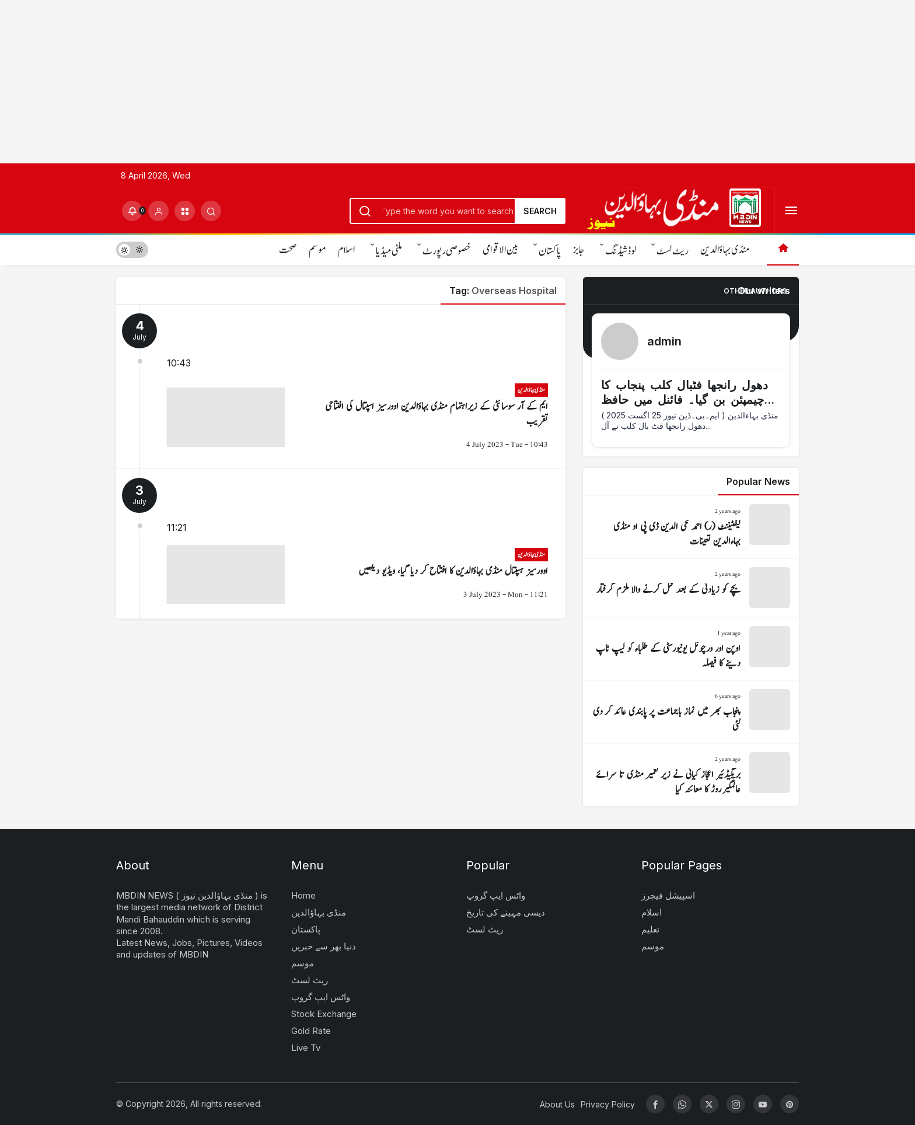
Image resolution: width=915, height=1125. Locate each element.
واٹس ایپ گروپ (320, 996)
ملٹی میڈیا (389, 251)
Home (303, 895)
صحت (288, 250)
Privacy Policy (608, 1104)
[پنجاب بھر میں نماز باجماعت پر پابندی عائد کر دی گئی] (691, 711)
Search (540, 211)
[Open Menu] (791, 211)
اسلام (346, 250)
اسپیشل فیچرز (668, 895)
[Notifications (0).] (132, 211)
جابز (578, 250)
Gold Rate (311, 1030)
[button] (184, 211)
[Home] (783, 249)
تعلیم (650, 929)
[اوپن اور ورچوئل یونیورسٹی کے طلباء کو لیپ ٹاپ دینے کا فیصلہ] (691, 648)
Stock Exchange (324, 1013)
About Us (557, 1104)
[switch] (132, 249)
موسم (317, 250)
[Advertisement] (350, 81)
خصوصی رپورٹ (446, 251)
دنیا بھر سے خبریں (323, 946)
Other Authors (755, 291)
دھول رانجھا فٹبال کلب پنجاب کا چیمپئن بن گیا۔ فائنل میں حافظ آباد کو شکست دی (684, 399)
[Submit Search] (211, 211)
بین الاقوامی (500, 250)
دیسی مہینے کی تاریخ (505, 912)
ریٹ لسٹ (672, 251)
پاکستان (550, 251)
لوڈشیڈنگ (620, 251)
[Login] (158, 211)
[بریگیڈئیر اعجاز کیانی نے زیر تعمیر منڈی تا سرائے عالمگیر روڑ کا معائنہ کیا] (691, 774)
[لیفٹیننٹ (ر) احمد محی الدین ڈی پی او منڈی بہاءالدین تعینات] (691, 526)
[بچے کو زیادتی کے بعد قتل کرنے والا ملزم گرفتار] (691, 587)
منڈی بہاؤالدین (724, 250)
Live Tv (305, 1047)
